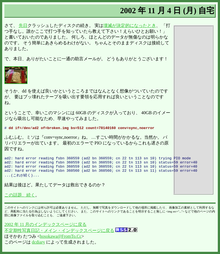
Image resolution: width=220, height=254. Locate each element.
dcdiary (38, 246)
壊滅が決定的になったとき (129, 25)
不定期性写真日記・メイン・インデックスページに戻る (59, 235)
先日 (23, 25)
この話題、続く (19, 199)
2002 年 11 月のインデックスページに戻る (45, 228)
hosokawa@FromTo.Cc (61, 240)
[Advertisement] (193, 109)
